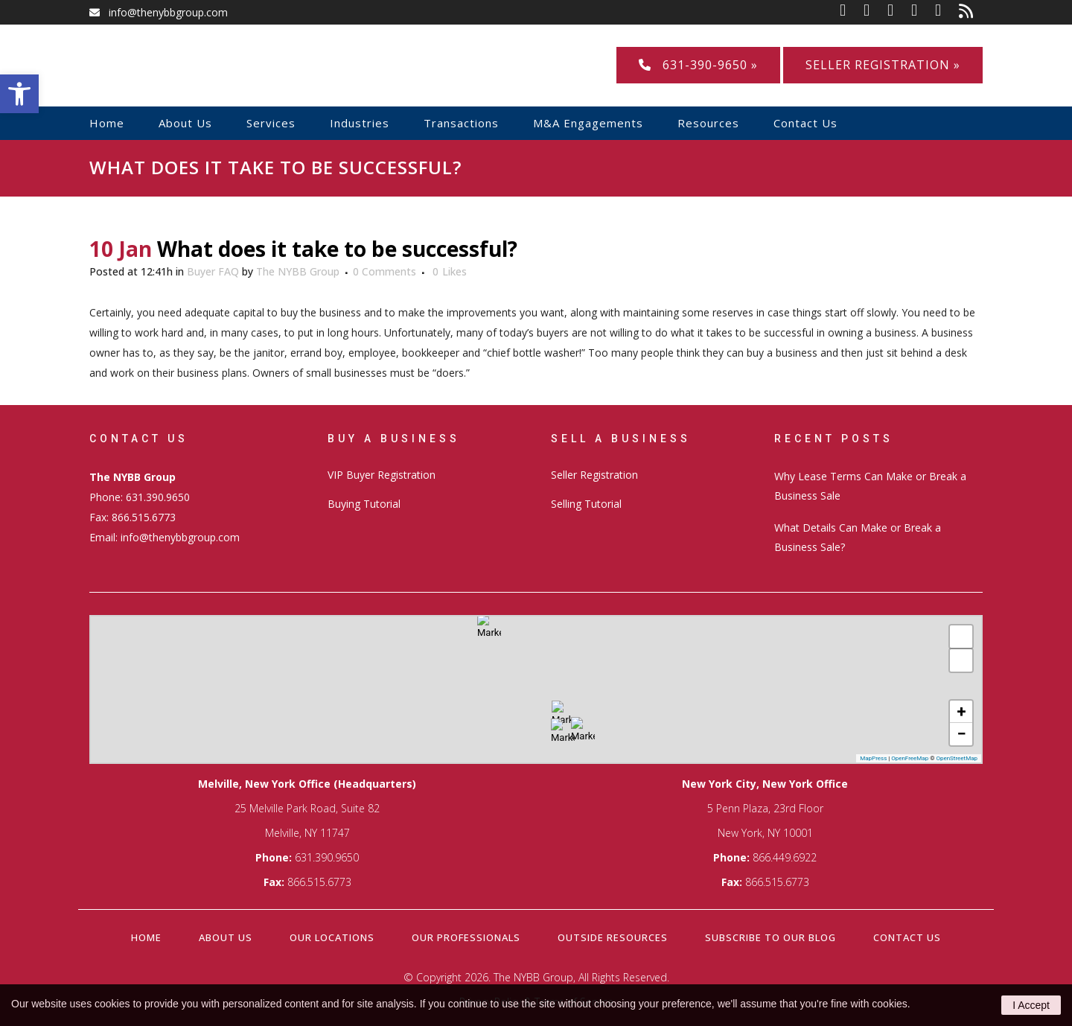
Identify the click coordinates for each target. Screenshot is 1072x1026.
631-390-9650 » (698, 65)
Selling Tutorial (586, 504)
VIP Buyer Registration (382, 475)
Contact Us (907, 937)
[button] (19, 93)
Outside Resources (613, 937)
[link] (852, 12)
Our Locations (332, 937)
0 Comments (384, 271)
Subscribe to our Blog (770, 937)
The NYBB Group (297, 271)
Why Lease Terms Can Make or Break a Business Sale (870, 486)
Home (146, 937)
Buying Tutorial (364, 504)
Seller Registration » (882, 65)
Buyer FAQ (213, 271)
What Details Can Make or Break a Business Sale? (857, 537)
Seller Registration (594, 475)
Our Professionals (466, 937)
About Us (225, 937)
